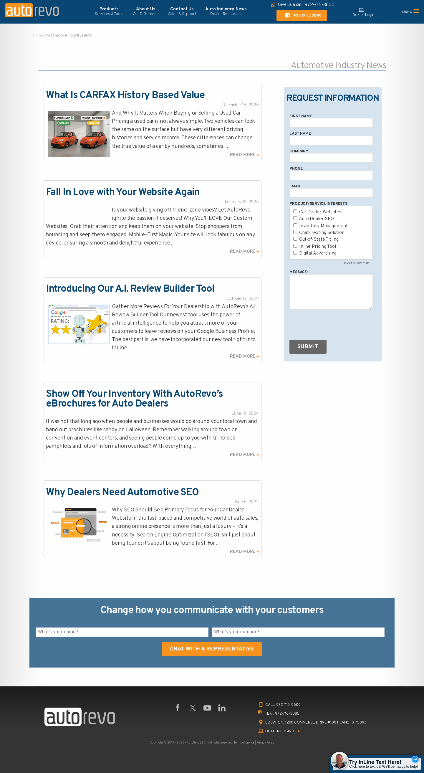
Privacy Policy (265, 743)
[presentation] (334, 325)
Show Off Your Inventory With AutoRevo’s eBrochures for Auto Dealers (134, 399)
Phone (295, 168)
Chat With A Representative (212, 649)
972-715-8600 (288, 704)
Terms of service (243, 743)
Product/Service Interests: (318, 203)
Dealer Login (363, 11)
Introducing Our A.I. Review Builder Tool (130, 289)
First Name (300, 116)
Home (38, 35)
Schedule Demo (302, 15)
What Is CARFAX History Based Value (125, 95)
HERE (298, 731)
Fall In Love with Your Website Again (123, 192)
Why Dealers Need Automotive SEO (122, 492)
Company (298, 151)
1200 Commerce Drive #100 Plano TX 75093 (326, 722)
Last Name (300, 133)
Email (295, 186)
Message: (298, 272)
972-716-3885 (287, 713)
